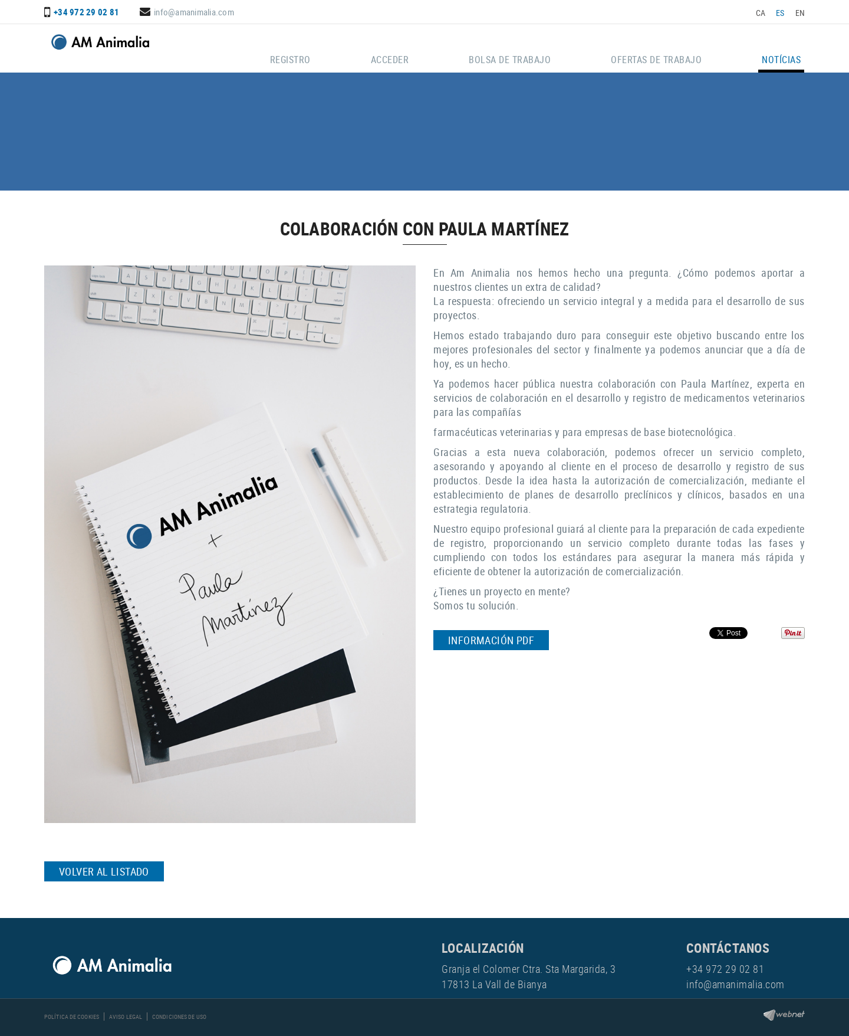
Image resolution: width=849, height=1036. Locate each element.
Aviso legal (125, 1016)
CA (761, 12)
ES (780, 12)
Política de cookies (71, 1016)
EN (800, 12)
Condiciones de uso (179, 1016)
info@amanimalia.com (194, 12)
